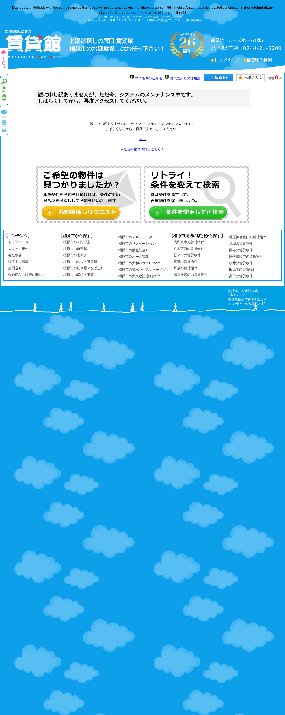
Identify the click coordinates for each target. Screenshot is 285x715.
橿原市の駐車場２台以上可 (83, 268)
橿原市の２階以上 (76, 242)
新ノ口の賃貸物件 (187, 255)
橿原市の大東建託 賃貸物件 (139, 276)
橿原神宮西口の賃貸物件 (247, 237)
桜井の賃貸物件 (241, 263)
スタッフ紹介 (18, 249)
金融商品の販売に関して (27, 275)
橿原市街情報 (18, 262)
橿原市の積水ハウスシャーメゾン (143, 270)
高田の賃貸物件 (241, 276)
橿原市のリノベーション (137, 244)
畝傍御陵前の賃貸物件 (246, 257)
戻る (142, 139)
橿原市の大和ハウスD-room (139, 263)
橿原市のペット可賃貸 (80, 262)
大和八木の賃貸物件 (189, 242)
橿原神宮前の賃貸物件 (191, 275)
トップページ (226, 61)
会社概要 (15, 255)
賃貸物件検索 (259, 61)
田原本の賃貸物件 (242, 270)
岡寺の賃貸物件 (241, 250)
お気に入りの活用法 (185, 78)
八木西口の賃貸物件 (189, 249)
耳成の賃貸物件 (185, 268)
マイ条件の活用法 (148, 78)
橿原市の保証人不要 (78, 275)
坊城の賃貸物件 (241, 244)
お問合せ (15, 268)
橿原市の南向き (75, 255)
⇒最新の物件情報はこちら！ (142, 149)
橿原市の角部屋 (75, 249)
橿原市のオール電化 (133, 257)
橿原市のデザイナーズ (135, 237)
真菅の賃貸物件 (185, 262)
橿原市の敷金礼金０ (133, 250)
